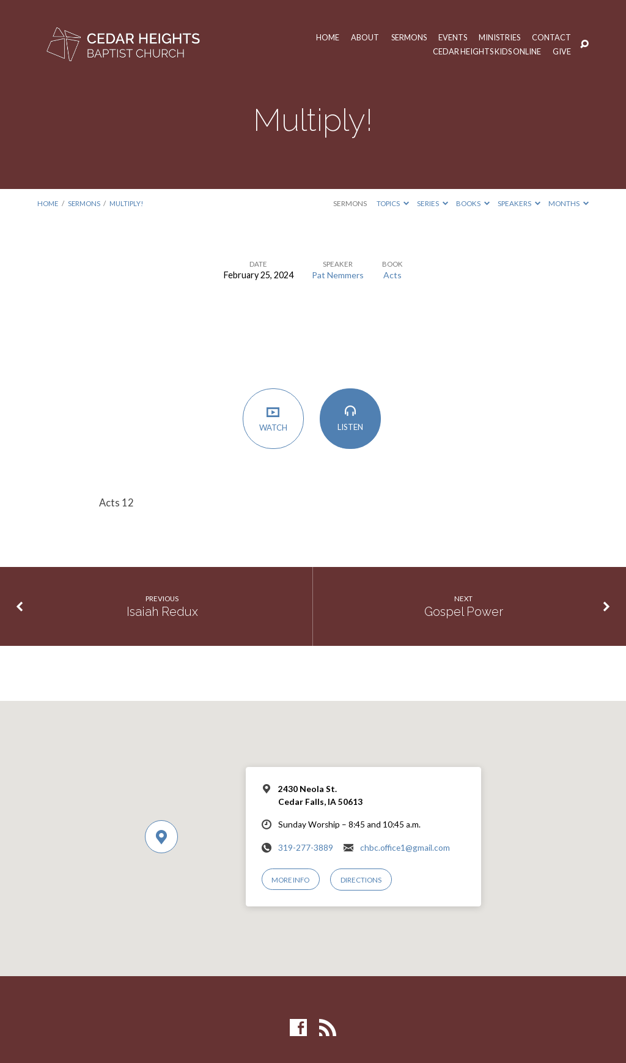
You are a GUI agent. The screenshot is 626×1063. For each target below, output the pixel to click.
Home (323, 38)
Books (473, 203)
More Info (291, 880)
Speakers (519, 203)
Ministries (498, 38)
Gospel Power (464, 611)
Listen (351, 419)
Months (568, 203)
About (361, 38)
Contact (551, 38)
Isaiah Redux (162, 611)
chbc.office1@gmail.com (405, 847)
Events (450, 38)
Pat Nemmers (337, 274)
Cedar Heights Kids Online (485, 52)
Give (562, 52)
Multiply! (129, 203)
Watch (274, 419)
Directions (361, 880)
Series (432, 203)
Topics (393, 203)
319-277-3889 (305, 847)
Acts (393, 274)
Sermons (405, 38)
